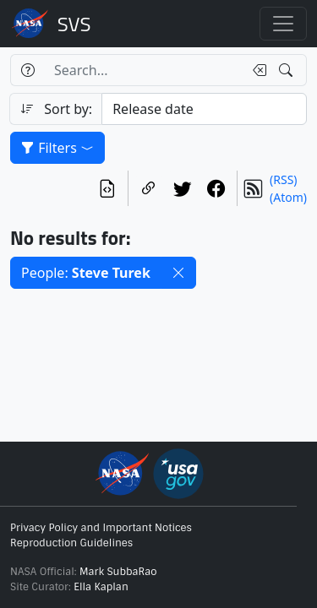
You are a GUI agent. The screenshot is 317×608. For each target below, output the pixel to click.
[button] (178, 273)
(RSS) (283, 179)
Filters (57, 147)
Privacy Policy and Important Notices (101, 528)
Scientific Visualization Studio (74, 23)
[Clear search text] (256, 70)
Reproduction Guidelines (71, 543)
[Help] (27, 70)
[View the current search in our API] (107, 188)
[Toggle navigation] (283, 24)
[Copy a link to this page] (148, 188)
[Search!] (288, 70)
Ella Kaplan (101, 587)
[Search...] (143, 70)
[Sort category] (204, 109)
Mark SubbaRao (118, 571)
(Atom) (288, 197)
